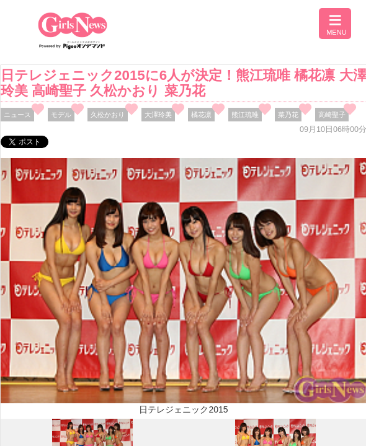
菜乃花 (288, 114)
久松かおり (108, 114)
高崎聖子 (332, 114)
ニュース (17, 114)
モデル (61, 114)
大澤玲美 (158, 114)
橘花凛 (201, 114)
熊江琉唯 (245, 114)
